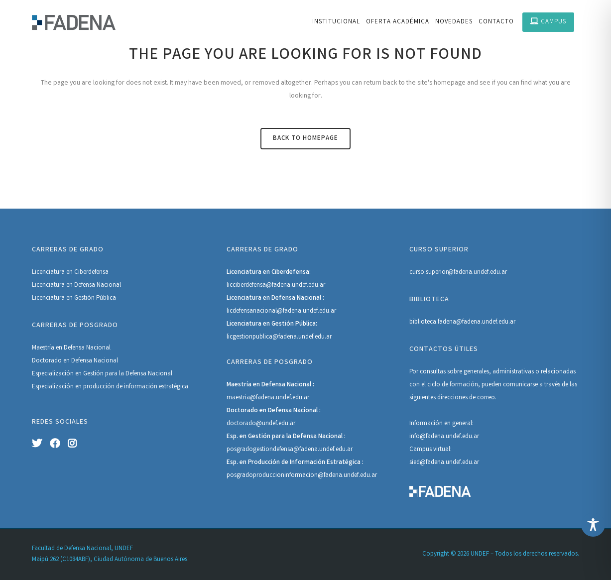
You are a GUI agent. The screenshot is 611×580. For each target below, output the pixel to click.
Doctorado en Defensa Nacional (75, 361)
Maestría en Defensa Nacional (71, 348)
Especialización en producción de (78, 387)
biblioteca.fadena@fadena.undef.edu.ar (462, 322)
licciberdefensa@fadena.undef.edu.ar (276, 285)
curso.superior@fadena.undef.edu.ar (458, 272)
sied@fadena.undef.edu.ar (444, 462)
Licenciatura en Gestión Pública (74, 298)
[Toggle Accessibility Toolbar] (593, 525)
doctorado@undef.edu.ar (261, 424)
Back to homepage (305, 138)
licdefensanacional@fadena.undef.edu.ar (281, 311)
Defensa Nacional (148, 374)
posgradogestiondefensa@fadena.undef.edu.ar (290, 450)
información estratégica (156, 387)
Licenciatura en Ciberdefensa (70, 272)
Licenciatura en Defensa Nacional (76, 285)
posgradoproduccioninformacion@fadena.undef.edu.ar (302, 475)
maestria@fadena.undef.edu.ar (268, 398)
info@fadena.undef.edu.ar (444, 437)
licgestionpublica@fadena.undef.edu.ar (279, 337)
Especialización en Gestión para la (78, 374)
